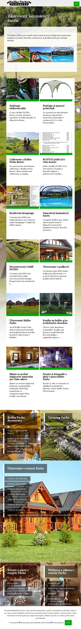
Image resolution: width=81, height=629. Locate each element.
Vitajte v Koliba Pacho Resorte (17, 432)
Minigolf (52, 594)
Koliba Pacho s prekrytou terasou (18, 439)
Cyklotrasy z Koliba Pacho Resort (60, 605)
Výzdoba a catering (16, 588)
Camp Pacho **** (55, 428)
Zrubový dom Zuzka (16, 489)
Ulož (68, 623)
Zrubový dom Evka (15, 505)
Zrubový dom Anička (16, 484)
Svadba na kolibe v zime (18, 594)
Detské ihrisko (54, 599)
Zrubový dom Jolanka (17, 499)
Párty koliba (12, 583)
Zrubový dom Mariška (17, 479)
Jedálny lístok (13, 451)
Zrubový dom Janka (16, 510)
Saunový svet (54, 583)
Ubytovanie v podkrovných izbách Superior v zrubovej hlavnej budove (39, 515)
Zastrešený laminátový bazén (61, 588)
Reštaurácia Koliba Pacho (18, 446)
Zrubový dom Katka (16, 494)
